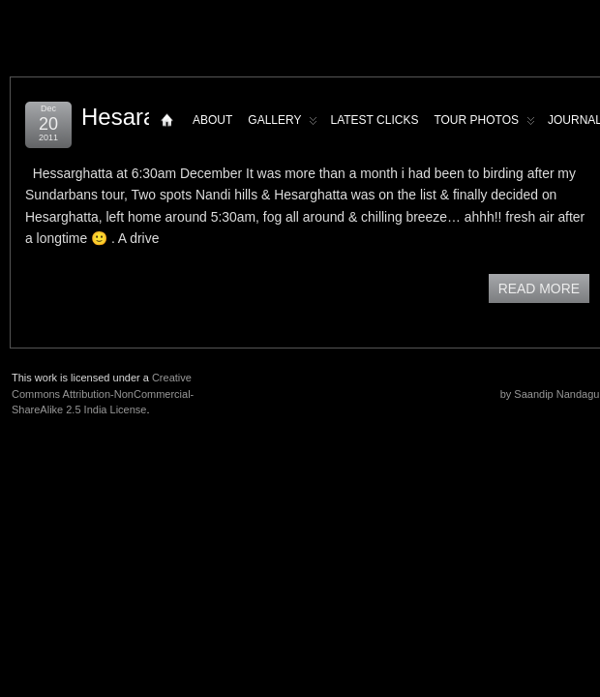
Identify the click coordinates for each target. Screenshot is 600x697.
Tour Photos (484, 124)
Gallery (282, 124)
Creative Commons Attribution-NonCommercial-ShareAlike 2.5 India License (103, 393)
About (212, 120)
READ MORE (539, 288)
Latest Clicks (374, 120)
